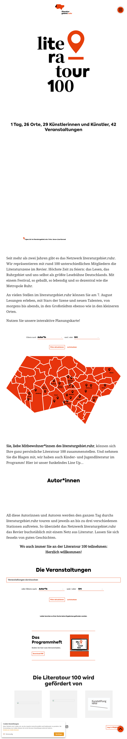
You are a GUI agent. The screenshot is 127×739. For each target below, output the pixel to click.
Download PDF (38, 653)
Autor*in (42, 337)
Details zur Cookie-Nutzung (11, 730)
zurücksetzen (72, 347)
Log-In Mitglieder (113, 727)
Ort (76, 337)
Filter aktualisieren (57, 347)
